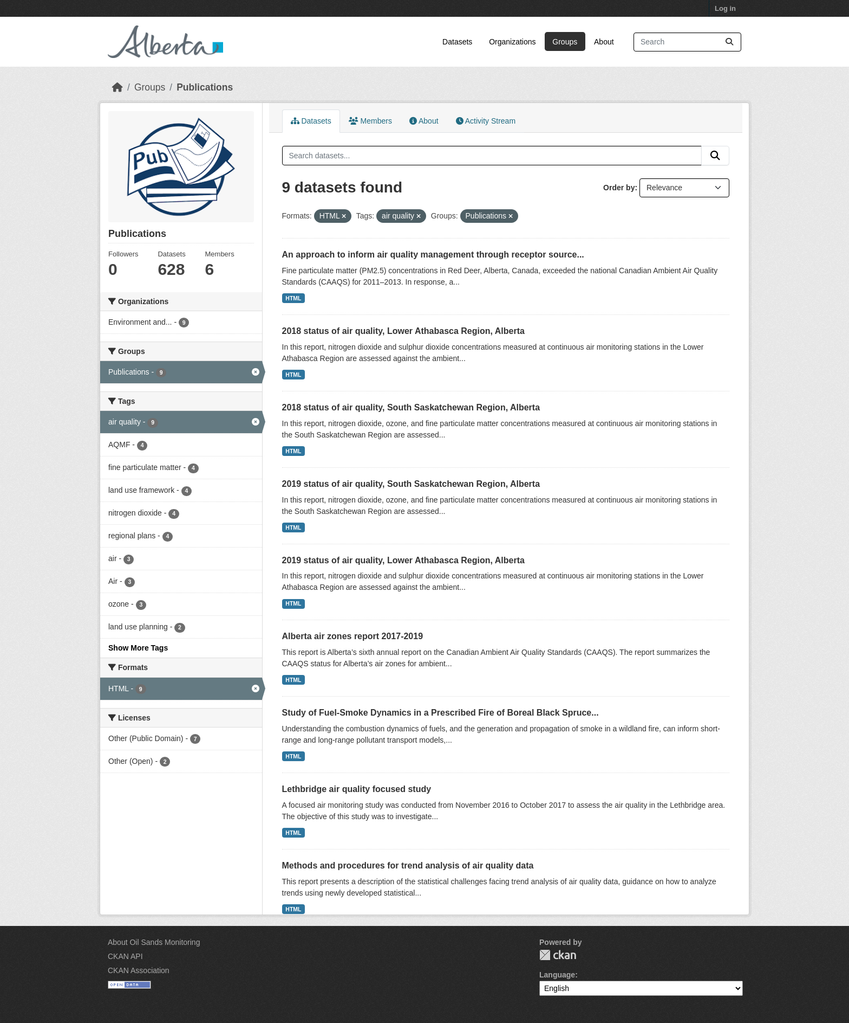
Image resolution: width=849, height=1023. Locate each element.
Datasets (457, 41)
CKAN (557, 955)
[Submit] (729, 42)
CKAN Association (138, 970)
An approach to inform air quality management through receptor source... (433, 254)
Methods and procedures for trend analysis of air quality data (408, 865)
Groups (564, 41)
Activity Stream (485, 121)
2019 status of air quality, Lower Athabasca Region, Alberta (403, 560)
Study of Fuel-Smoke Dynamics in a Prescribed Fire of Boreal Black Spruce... (440, 712)
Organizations (512, 41)
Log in (725, 8)
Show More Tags (138, 648)
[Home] (117, 87)
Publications (205, 87)
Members (370, 121)
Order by (619, 187)
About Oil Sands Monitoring (154, 942)
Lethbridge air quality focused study (357, 789)
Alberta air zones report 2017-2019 (352, 636)
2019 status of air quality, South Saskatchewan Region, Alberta (411, 483)
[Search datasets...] (687, 42)
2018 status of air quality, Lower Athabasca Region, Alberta (403, 331)
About (604, 41)
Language (557, 974)
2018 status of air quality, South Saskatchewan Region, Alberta (411, 407)
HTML (293, 298)
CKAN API (125, 956)
